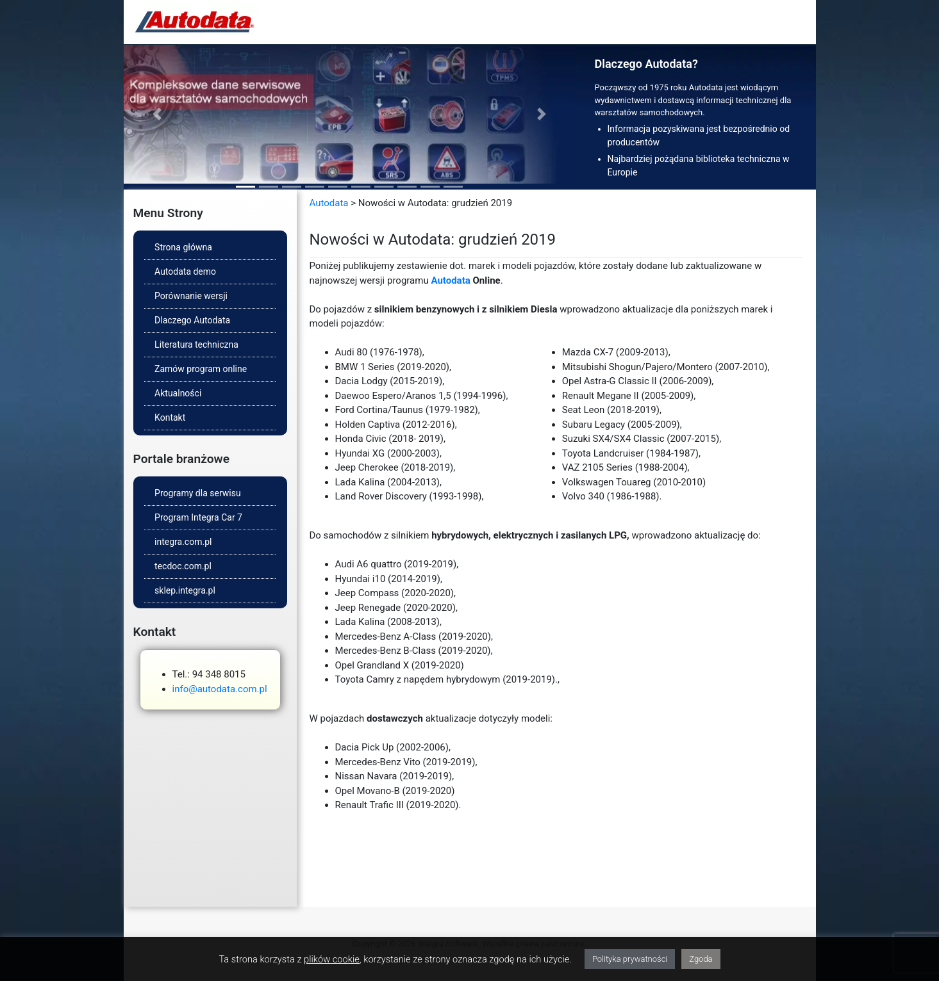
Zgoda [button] (700, 959)
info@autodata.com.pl (219, 689)
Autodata (329, 203)
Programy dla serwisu (197, 493)
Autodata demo (185, 271)
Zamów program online (200, 369)
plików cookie (332, 959)
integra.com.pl (183, 542)
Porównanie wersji (191, 296)
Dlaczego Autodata (192, 320)
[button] (158, 114)
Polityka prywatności (629, 959)
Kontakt (169, 417)
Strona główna (183, 247)
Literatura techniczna (196, 344)
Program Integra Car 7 (198, 517)
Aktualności (177, 393)
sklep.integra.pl (184, 590)
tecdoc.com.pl (183, 566)
